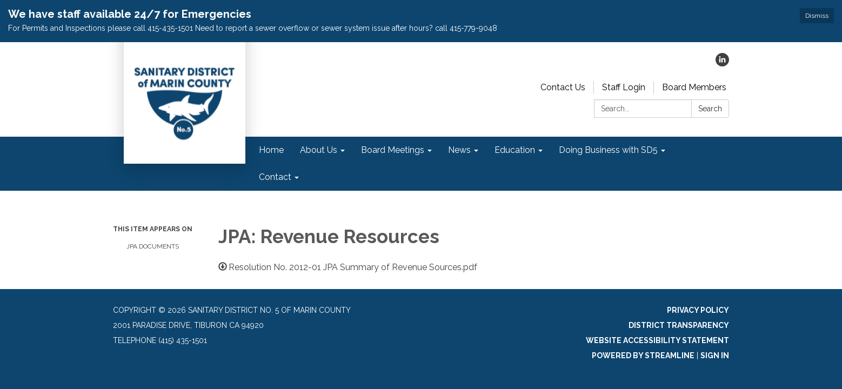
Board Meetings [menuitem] (392, 150)
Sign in (714, 355)
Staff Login (623, 87)
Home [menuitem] (271, 150)
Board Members (694, 87)
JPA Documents (152, 246)
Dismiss (816, 15)
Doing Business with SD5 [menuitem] (608, 150)
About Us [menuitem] (318, 150)
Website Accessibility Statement (657, 340)
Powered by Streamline (643, 355)
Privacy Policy (698, 310)
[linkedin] (722, 63)
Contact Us (562, 87)
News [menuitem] (459, 150)
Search (710, 108)
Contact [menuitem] (275, 177)
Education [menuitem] (514, 150)
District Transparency (679, 325)
